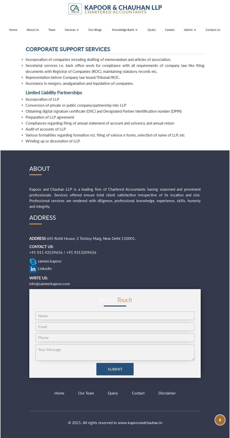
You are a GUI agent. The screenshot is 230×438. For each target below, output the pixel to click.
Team (51, 30)
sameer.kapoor (45, 261)
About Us (33, 30)
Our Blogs (95, 30)
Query (152, 30)
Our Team (86, 393)
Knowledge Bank (124, 30)
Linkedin (40, 269)
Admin (190, 30)
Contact (138, 393)
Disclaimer (167, 393)
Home (13, 30)
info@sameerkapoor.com (49, 283)
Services (72, 30)
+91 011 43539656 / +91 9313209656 (62, 252)
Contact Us (213, 30)
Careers (170, 30)
